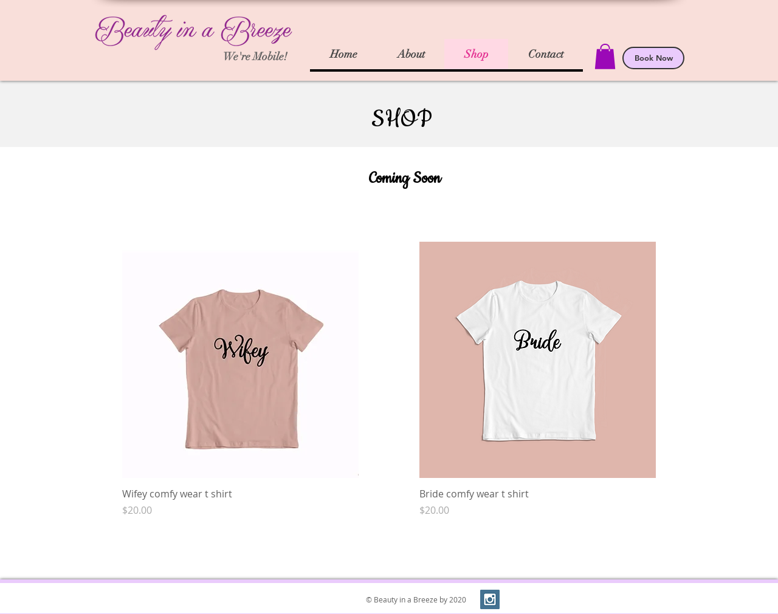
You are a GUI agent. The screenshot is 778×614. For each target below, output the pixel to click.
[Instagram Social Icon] (490, 599)
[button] (605, 56)
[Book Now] (653, 58)
